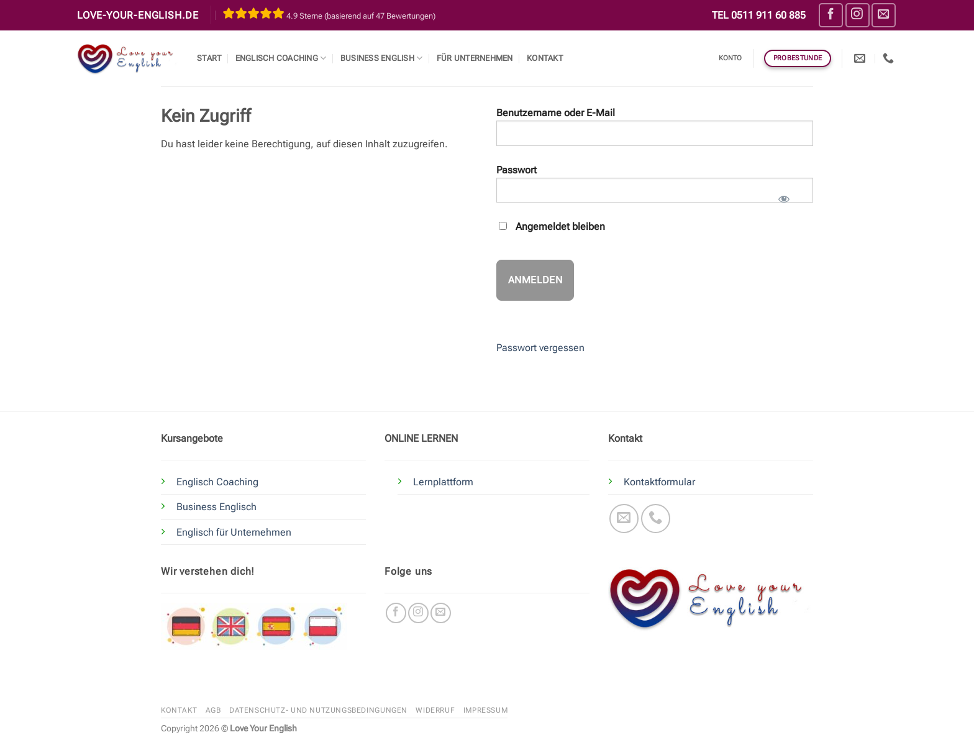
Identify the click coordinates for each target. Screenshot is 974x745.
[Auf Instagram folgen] (857, 15)
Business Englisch (216, 507)
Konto (730, 58)
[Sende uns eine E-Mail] (884, 15)
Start (209, 58)
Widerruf (435, 710)
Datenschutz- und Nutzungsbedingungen (318, 710)
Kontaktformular (659, 482)
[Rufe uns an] (655, 518)
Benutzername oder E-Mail (555, 113)
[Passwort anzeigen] (783, 195)
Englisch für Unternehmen (233, 532)
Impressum (485, 710)
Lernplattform (443, 482)
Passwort (516, 170)
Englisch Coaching (281, 58)
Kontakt (545, 58)
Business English (381, 58)
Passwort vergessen (540, 348)
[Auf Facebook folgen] (831, 15)
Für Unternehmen (475, 58)
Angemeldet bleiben (552, 226)
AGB (213, 710)
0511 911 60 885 (768, 15)
